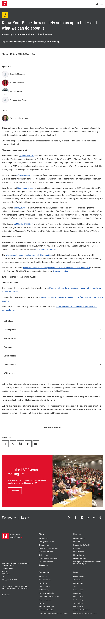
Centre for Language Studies (49, 596)
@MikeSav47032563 (23, 224)
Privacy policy (78, 606)
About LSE (77, 580)
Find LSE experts (79, 555)
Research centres (79, 558)
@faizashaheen (23, 175)
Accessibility (52, 364)
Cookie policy (78, 600)
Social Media (52, 356)
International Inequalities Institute (20, 255)
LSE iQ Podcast (78, 552)
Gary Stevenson (16, 91)
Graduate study (44, 545)
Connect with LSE (15, 517)
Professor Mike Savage (19, 118)
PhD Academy (44, 590)
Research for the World (81, 545)
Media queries (78, 583)
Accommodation (45, 580)
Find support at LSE (46, 610)
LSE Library (43, 583)
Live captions (52, 329)
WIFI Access (52, 373)
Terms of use (78, 603)
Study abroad (43, 565)
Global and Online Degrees (48, 548)
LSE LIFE (42, 603)
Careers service (44, 586)
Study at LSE (43, 538)
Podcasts (52, 347)
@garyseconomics (25, 188)
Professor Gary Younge (19, 100)
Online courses (44, 555)
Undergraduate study (46, 542)
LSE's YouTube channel (45, 249)
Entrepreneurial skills (46, 593)
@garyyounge (20, 208)
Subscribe (15, 491)
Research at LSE (79, 538)
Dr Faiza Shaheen (17, 83)
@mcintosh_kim (27, 155)
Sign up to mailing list (52, 427)
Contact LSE (77, 593)
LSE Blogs (52, 321)
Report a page (78, 596)
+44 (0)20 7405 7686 (9, 579)
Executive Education (46, 552)
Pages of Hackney (61, 271)
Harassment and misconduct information (53, 613)
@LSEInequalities (44, 255)
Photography (52, 338)
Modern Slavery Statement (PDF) (85, 613)
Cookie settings (78, 576)
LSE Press (76, 548)
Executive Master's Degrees (48, 558)
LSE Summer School (46, 562)
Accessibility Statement (81, 610)
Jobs (75, 586)
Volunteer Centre (45, 600)
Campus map (78, 590)
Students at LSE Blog (46, 606)
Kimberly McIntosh (17, 74)
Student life (43, 576)
